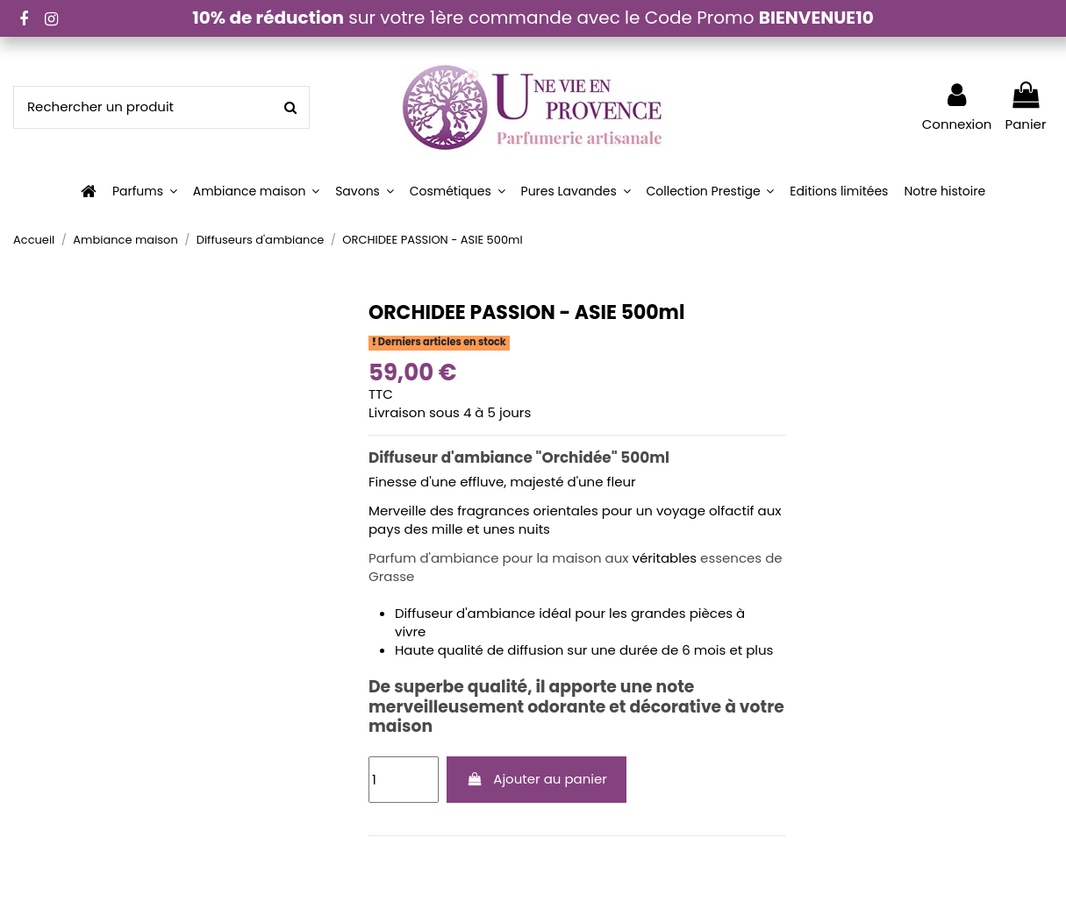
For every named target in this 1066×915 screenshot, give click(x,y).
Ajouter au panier (536, 779)
